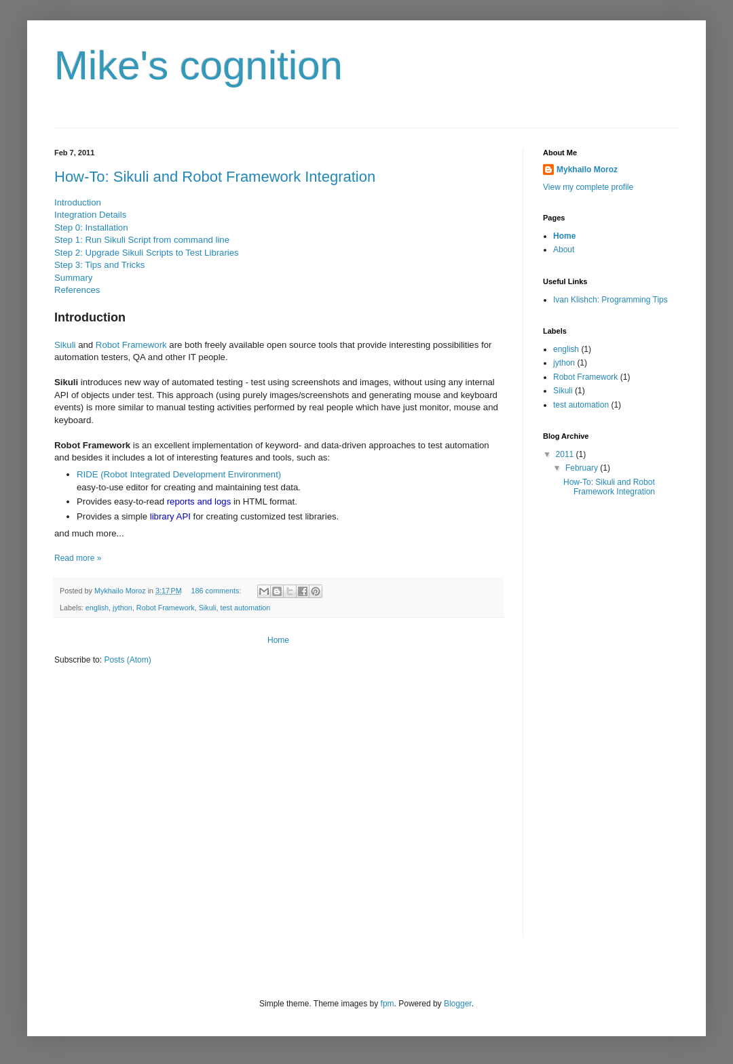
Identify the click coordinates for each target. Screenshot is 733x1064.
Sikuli (65, 345)
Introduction (77, 202)
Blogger (458, 1003)
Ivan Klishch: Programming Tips (610, 299)
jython (122, 608)
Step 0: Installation (91, 227)
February (582, 468)
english (97, 608)
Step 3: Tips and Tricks (99, 265)
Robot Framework (131, 345)
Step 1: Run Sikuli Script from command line (141, 240)
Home (278, 640)
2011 (566, 454)
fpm (387, 1003)
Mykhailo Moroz (587, 169)
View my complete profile (588, 187)
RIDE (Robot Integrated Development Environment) (179, 474)
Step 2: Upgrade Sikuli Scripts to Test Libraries (146, 253)
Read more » (77, 558)
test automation (245, 608)
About (563, 249)
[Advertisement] (597, 730)
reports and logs (199, 501)
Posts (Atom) (127, 660)
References (77, 290)
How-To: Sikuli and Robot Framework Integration (214, 176)
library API (170, 516)
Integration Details (90, 215)
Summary (73, 278)
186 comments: (217, 591)
